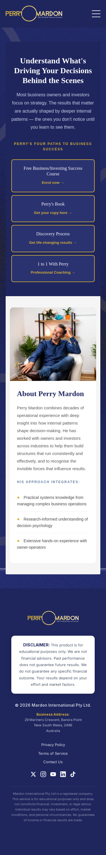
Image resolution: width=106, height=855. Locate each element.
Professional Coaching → (53, 272)
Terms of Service (53, 753)
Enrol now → (53, 182)
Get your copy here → (53, 213)
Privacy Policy (53, 744)
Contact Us (53, 762)
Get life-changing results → (53, 242)
